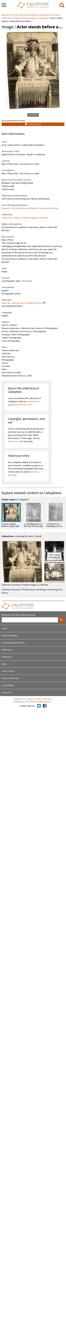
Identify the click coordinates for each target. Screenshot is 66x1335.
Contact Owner (33, 124)
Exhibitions (7, 657)
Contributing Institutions (13, 642)
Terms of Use (8, 671)
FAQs (4, 664)
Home (4, 628)
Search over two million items (19, 615)
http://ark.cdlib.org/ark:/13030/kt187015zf (22, 303)
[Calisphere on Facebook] (45, 706)
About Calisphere (10, 635)
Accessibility (8, 685)
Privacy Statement (10, 678)
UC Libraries (46, 699)
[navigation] (4, 5)
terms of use (14, 441)
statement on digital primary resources (24, 403)
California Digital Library (40, 701)
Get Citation (33, 115)
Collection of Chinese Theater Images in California (25, 18)
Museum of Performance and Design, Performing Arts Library (30, 15)
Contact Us (7, 692)
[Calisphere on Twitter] (39, 706)
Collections (7, 649)
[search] (61, 5)
